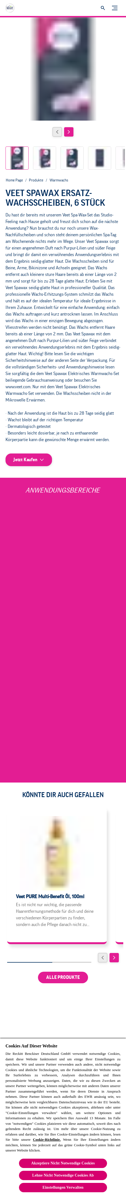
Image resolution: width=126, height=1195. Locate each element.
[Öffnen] (103, 8)
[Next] (68, 132)
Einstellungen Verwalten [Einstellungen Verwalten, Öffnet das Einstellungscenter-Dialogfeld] (62, 1187)
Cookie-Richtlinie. (47, 1139)
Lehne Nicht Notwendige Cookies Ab (63, 1175)
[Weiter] (114, 957)
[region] (63, 1116)
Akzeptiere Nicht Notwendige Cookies (63, 1163)
